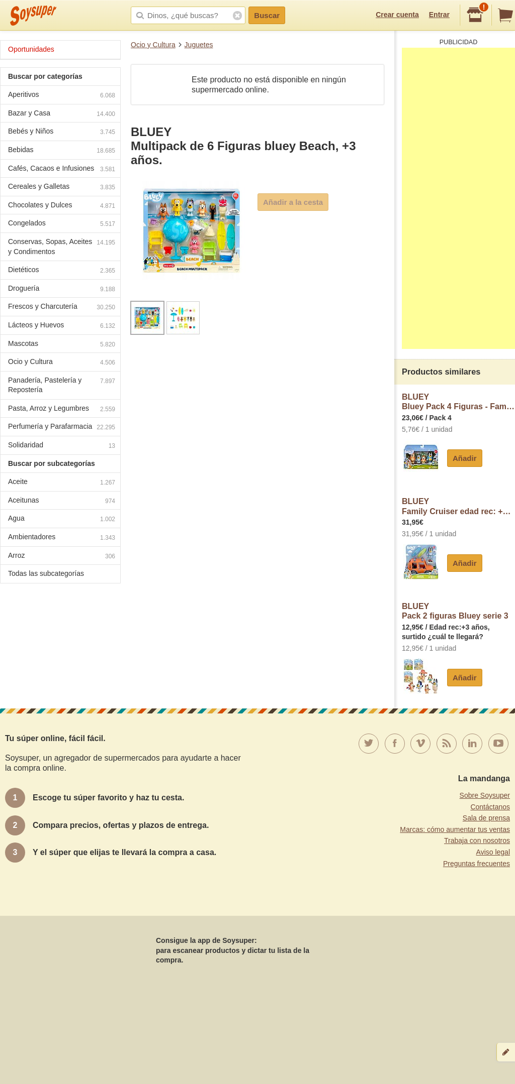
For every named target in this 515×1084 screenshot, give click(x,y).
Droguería (61, 289)
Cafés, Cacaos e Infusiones (61, 169)
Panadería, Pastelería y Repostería (61, 385)
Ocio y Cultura (153, 45)
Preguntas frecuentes (476, 864)
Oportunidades (31, 49)
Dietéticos (61, 271)
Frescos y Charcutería (61, 307)
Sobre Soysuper (485, 795)
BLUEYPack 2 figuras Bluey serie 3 (455, 611)
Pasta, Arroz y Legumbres (61, 409)
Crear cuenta (397, 15)
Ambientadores (61, 538)
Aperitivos (61, 95)
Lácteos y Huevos (61, 326)
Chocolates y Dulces (61, 206)
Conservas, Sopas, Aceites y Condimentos (61, 246)
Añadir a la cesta (293, 202)
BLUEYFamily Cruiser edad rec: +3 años (458, 506)
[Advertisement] (458, 198)
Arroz (61, 556)
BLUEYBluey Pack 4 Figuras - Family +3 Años (458, 402)
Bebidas (61, 151)
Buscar (267, 15)
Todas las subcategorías (46, 573)
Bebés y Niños (61, 132)
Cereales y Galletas (61, 187)
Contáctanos (490, 807)
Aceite (61, 482)
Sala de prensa (486, 818)
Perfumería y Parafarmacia (61, 427)
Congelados (61, 224)
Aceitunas (61, 501)
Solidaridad (61, 446)
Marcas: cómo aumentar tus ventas (455, 829)
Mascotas (61, 344)
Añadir (465, 458)
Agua (61, 519)
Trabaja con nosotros (477, 840)
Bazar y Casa (61, 114)
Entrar (439, 15)
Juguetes (199, 45)
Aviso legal (493, 852)
